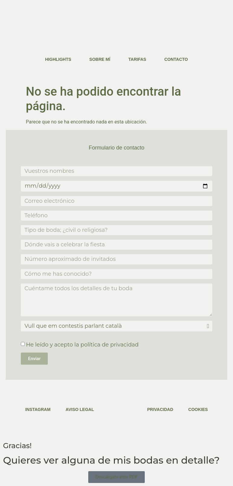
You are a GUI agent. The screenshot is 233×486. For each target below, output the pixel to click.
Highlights (58, 59)
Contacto (176, 59)
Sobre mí (99, 59)
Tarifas (137, 59)
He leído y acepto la (82, 344)
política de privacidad (109, 344)
